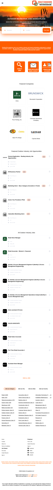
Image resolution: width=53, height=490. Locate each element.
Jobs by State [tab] (31, 388)
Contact (3, 441)
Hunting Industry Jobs (36, 461)
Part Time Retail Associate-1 (16, 350)
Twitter (30, 450)
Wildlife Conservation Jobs (32, 463)
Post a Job (30, 441)
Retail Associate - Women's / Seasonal (19, 251)
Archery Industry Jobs (46, 461)
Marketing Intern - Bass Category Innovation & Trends (24, 186)
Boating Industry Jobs (26, 461)
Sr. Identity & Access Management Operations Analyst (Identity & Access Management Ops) (27, 295)
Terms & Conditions (6, 446)
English (29, 474)
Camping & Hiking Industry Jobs (19, 463)
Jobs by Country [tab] (43, 388)
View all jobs (26, 378)
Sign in (29, 446)
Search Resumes (31, 443)
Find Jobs (46, 30)
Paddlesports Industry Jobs (45, 463)
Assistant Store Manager (15, 363)
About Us (4, 443)
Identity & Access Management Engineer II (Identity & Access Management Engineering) (26, 265)
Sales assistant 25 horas (15, 310)
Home (3, 439)
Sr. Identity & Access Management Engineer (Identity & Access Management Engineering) (26, 280)
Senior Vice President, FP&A (16, 200)
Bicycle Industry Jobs (6, 463)
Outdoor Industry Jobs (6, 461)
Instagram (31, 452)
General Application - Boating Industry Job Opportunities (20, 157)
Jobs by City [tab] (21, 388)
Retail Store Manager (14, 237)
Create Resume (5, 452)
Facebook (31, 448)
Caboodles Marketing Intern (16, 214)
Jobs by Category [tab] (9, 388)
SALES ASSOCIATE (14, 323)
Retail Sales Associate (14, 336)
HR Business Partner (14, 172)
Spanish (35, 474)
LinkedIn (31, 454)
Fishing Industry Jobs (16, 461)
